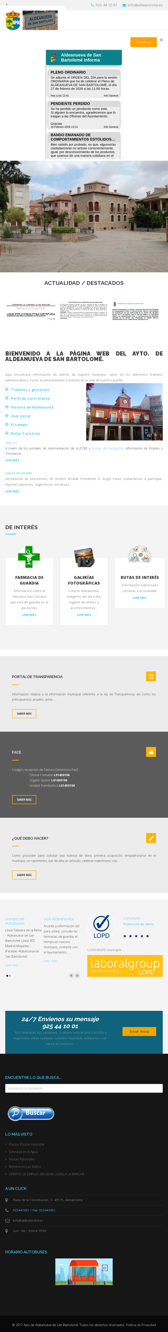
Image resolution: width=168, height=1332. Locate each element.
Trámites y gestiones (30, 390)
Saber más (24, 713)
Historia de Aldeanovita (32, 407)
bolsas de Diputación (107, 448)
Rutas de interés (140, 577)
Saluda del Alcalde (18, 473)
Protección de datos (138, 924)
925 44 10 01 (106, 5)
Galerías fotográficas (84, 580)
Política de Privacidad (141, 1325)
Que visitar (21, 416)
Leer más (12, 460)
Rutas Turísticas (25, 433)
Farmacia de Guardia (29, 580)
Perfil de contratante (30, 398)
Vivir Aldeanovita (59, 919)
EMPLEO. (11, 443)
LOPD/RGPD (131, 918)
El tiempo (19, 425)
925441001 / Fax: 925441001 (34, 1210)
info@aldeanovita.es (145, 5)
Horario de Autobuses (15, 921)
